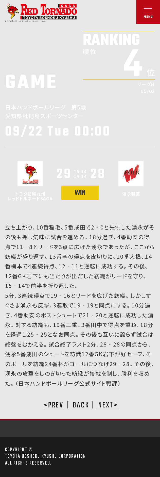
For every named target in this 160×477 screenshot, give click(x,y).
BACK (81, 406)
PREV (55, 406)
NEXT (106, 406)
